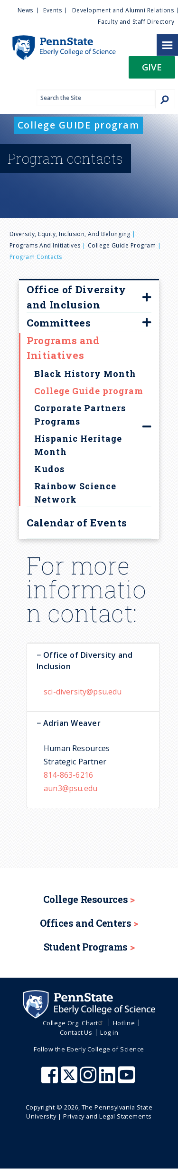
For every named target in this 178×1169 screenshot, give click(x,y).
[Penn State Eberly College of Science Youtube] (127, 1079)
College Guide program (122, 245)
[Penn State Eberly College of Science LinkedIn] (108, 1079)
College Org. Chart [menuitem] (74, 1023)
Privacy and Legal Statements (107, 1116)
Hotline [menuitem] (124, 1023)
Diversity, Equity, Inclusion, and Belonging (70, 234)
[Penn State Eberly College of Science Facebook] (50, 1079)
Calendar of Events (77, 522)
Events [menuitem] (52, 10)
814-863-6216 (68, 775)
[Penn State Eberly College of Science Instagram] (89, 1079)
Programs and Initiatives (45, 245)
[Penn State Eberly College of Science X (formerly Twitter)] (70, 1079)
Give (152, 67)
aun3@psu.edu (70, 788)
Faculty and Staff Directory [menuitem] (136, 22)
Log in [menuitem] (109, 1032)
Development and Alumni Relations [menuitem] (123, 10)
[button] (152, 70)
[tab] (93, 660)
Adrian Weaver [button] (71, 723)
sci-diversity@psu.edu (83, 691)
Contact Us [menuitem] (76, 1032)
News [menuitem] (25, 10)
